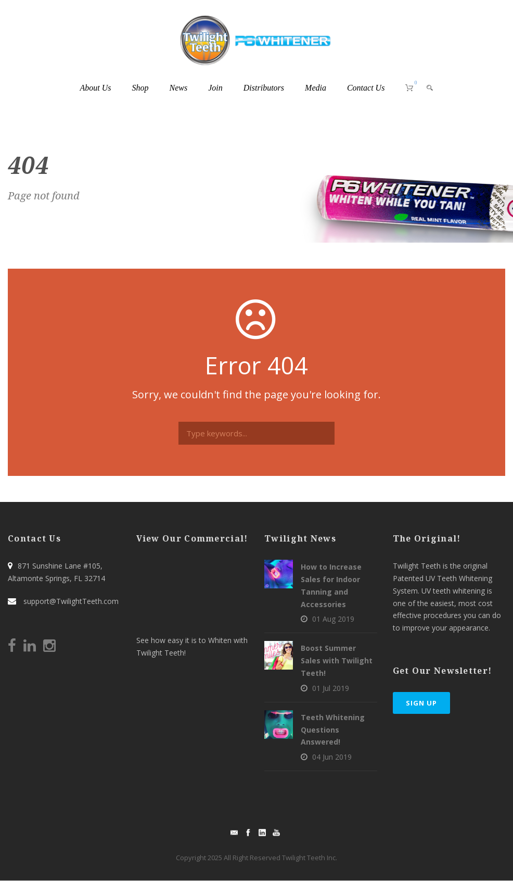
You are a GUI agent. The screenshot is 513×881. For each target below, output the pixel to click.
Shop (140, 87)
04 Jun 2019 (332, 757)
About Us (95, 87)
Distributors (263, 87)
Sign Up (421, 703)
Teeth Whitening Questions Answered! (333, 729)
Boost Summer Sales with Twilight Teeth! (337, 660)
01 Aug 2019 (333, 619)
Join (215, 87)
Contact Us (365, 87)
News (179, 87)
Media (315, 87)
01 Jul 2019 (330, 688)
